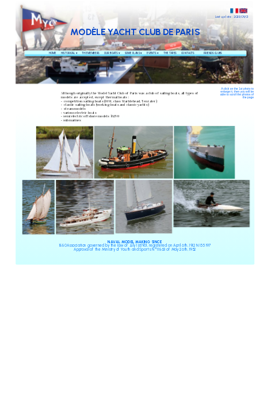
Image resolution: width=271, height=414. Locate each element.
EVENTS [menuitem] (152, 53)
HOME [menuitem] (52, 53)
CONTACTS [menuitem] (187, 53)
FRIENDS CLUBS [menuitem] (213, 53)
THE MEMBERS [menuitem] (90, 53)
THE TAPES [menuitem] (170, 53)
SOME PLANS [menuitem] (133, 53)
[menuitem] (199, 53)
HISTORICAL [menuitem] (69, 53)
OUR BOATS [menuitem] (112, 53)
